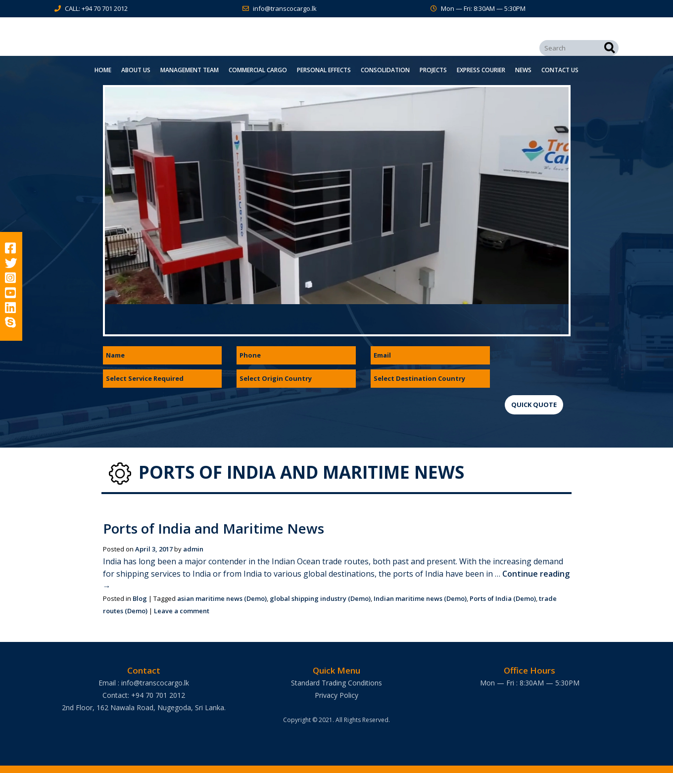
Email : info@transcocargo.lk (143, 682)
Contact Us (559, 70)
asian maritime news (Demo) (222, 598)
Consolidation (385, 70)
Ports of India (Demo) (503, 598)
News (523, 70)
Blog (140, 598)
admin (193, 549)
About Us (135, 70)
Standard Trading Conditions (336, 682)
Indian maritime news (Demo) (420, 598)
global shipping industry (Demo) (320, 598)
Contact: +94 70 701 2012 (143, 695)
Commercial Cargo (258, 70)
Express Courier (481, 70)
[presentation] (580, 365)
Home (103, 70)
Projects (433, 70)
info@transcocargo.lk (285, 8)
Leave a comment (181, 610)
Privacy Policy (336, 695)
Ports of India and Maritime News (215, 528)
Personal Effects (324, 70)
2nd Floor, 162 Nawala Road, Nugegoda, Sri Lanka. (144, 707)
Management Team (189, 70)
